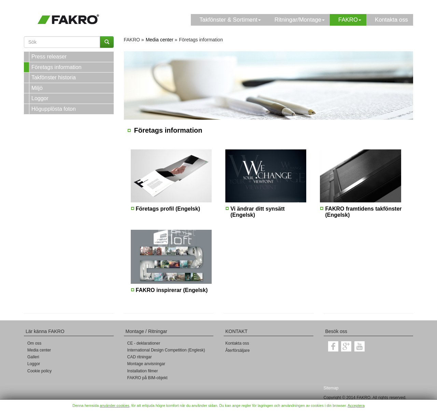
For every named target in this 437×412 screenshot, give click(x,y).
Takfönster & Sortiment (230, 19)
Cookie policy (39, 371)
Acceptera (356, 405)
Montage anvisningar (146, 363)
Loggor (39, 98)
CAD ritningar (139, 357)
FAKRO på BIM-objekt (147, 377)
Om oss (34, 343)
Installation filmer (142, 371)
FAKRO (349, 19)
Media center (39, 350)
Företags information (56, 67)
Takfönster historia (53, 77)
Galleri (33, 357)
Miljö (37, 88)
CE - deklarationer (143, 343)
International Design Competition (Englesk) (166, 350)
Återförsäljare (237, 350)
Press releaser (49, 56)
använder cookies (114, 405)
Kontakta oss (391, 19)
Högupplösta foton (53, 109)
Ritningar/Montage (299, 19)
